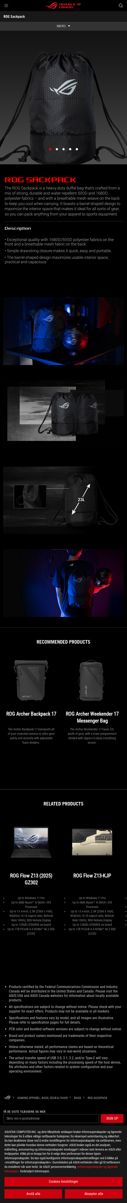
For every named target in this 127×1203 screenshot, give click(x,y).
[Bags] (77, 1098)
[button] (6, 5)
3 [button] (64, 150)
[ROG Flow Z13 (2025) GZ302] (31, 856)
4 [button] (71, 150)
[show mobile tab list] (63, 26)
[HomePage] (7, 1098)
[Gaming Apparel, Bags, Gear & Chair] (42, 1098)
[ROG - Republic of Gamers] (63, 5)
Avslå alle (33, 1194)
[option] (63, 109)
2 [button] (58, 150)
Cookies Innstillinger (63, 1181)
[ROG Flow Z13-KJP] (92, 856)
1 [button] (51, 150)
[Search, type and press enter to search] (120, 5)
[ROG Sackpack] (97, 1098)
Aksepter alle (93, 1194)
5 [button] (78, 150)
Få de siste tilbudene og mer (25, 1112)
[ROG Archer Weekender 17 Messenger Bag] (92, 690)
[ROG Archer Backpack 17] (31, 690)
